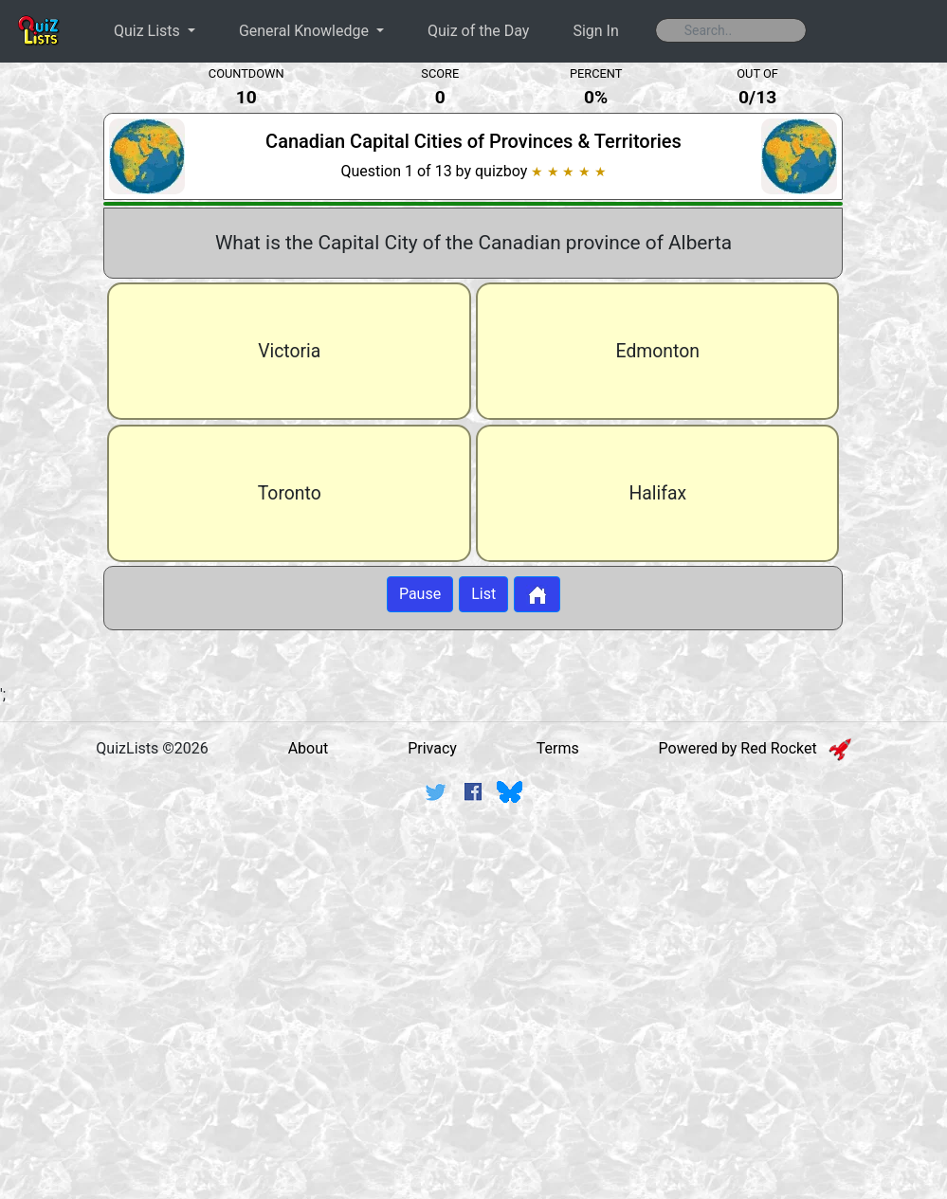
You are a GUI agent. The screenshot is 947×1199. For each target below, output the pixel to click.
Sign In (595, 31)
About (308, 748)
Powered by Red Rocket (755, 748)
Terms (558, 748)
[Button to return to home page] (537, 594)
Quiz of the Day (478, 31)
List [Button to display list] (483, 594)
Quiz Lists (149, 31)
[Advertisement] (474, 965)
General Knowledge (306, 31)
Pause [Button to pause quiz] (420, 594)
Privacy (432, 748)
